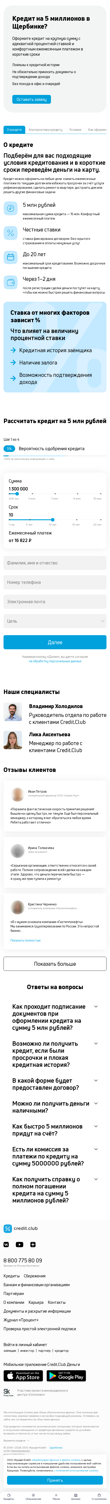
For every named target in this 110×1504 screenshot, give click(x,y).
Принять (55, 1480)
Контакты (56, 1302)
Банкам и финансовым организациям (37, 1284)
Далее (55, 642)
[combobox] (55, 563)
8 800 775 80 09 (23, 1260)
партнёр (44, 1351)
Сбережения (34, 1275)
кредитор (62, 1351)
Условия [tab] (75, 130)
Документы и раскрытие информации (37, 1311)
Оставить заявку (32, 99)
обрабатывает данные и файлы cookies (56, 1460)
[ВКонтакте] (6, 1244)
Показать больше (55, 963)
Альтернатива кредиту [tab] (45, 130)
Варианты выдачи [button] (16, 1440)
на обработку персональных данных (55, 661)
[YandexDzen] (33, 1244)
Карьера (36, 1302)
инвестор (27, 1351)
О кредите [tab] (14, 130)
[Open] (103, 621)
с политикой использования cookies (76, 1470)
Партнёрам (14, 1293)
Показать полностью (26, 940)
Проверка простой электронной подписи (40, 1328)
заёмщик (10, 1351)
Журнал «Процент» (21, 1320)
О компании (14, 1302)
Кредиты (12, 1275)
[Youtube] (19, 1244)
